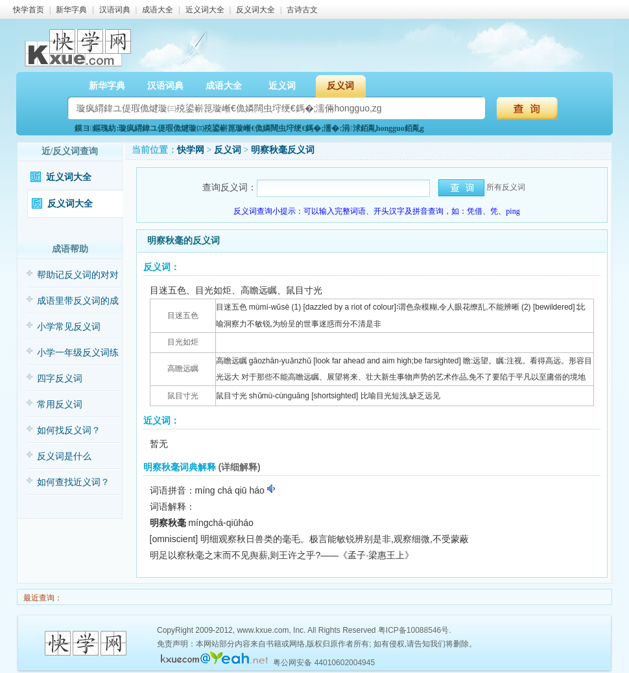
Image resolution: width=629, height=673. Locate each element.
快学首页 (28, 9)
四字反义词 (59, 378)
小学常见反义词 (69, 327)
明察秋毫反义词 (282, 150)
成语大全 (157, 9)
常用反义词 (59, 404)
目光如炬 (182, 342)
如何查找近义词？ (73, 482)
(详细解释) (239, 467)
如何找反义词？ (69, 430)
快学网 (190, 150)
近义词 (282, 86)
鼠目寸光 (182, 395)
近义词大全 (204, 9)
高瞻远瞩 (182, 368)
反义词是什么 (64, 456)
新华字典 (71, 9)
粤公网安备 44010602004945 (324, 662)
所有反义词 (505, 187)
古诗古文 (302, 9)
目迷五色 (182, 315)
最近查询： (41, 597)
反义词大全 (255, 9)
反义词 (340, 86)
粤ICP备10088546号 (413, 630)
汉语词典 (114, 9)
